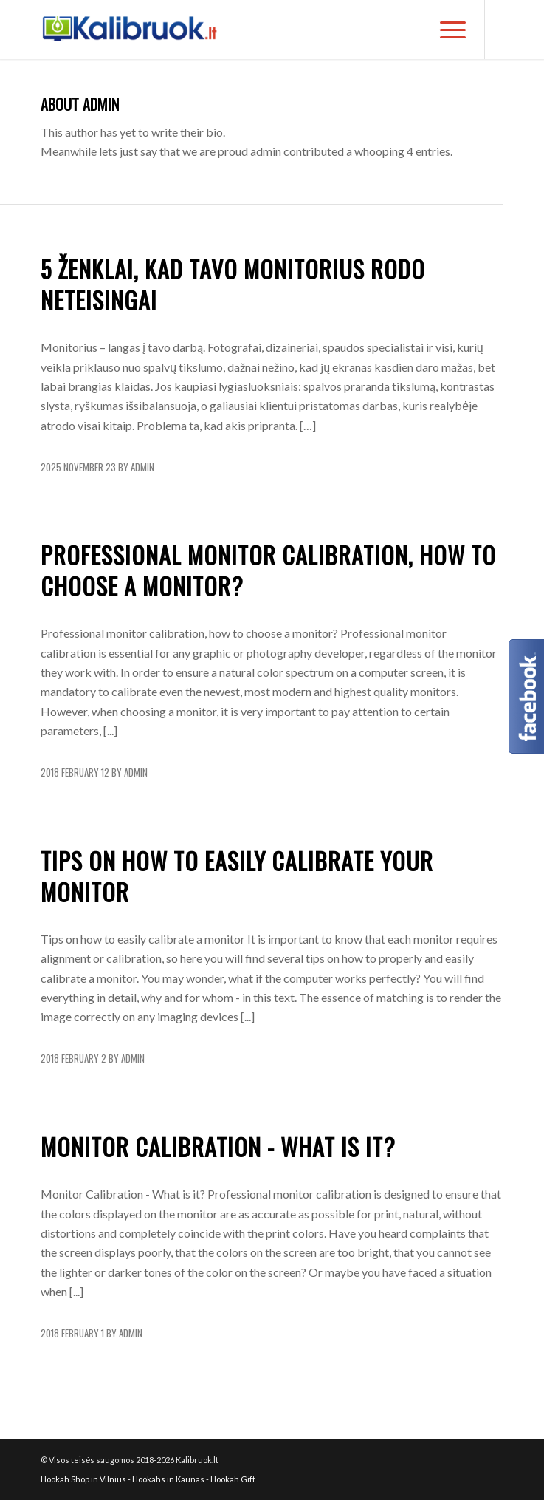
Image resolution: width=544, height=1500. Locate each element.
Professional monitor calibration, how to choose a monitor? (268, 570)
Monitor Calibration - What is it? (218, 1146)
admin (142, 467)
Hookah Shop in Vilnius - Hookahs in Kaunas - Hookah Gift (148, 1479)
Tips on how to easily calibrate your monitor (237, 876)
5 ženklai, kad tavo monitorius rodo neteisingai (233, 284)
